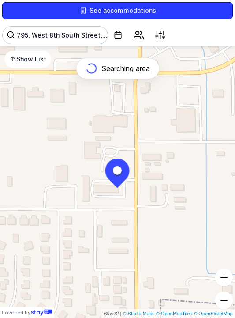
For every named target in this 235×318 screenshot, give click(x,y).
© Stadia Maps (138, 313)
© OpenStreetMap (213, 313)
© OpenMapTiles (174, 313)
